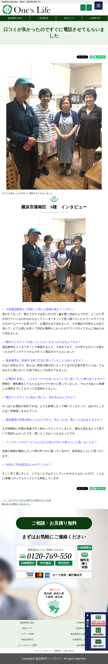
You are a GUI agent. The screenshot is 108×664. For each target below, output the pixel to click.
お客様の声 (95, 18)
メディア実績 (27, 634)
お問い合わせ (68, 651)
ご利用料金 (43, 18)
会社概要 (81, 645)
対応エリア (69, 18)
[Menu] (98, 5)
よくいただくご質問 (27, 645)
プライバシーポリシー (43, 651)
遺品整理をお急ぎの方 (80, 634)
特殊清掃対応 (27, 639)
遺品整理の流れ (15, 18)
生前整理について (80, 639)
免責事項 (57, 651)
